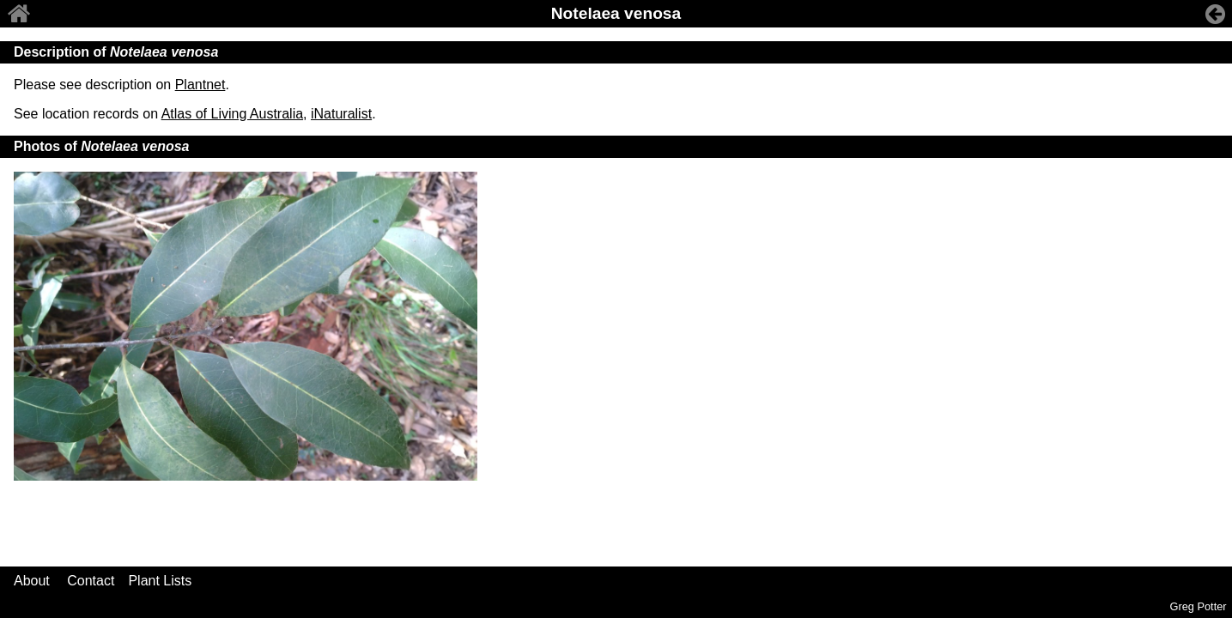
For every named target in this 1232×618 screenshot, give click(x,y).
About (32, 580)
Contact (90, 580)
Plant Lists (159, 580)
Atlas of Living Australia (232, 113)
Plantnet (200, 84)
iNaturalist (341, 113)
